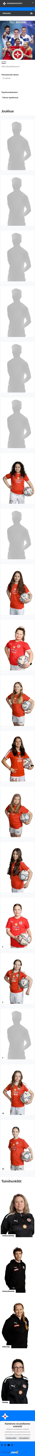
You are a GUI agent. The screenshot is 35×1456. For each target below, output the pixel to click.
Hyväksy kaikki (11, 1438)
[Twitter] (6, 1445)
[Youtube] (9, 1445)
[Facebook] (2, 1445)
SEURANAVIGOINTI (19, 2)
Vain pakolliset (24, 1438)
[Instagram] (12, 1445)
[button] (17, 146)
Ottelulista (6, 85)
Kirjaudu (17, 13)
